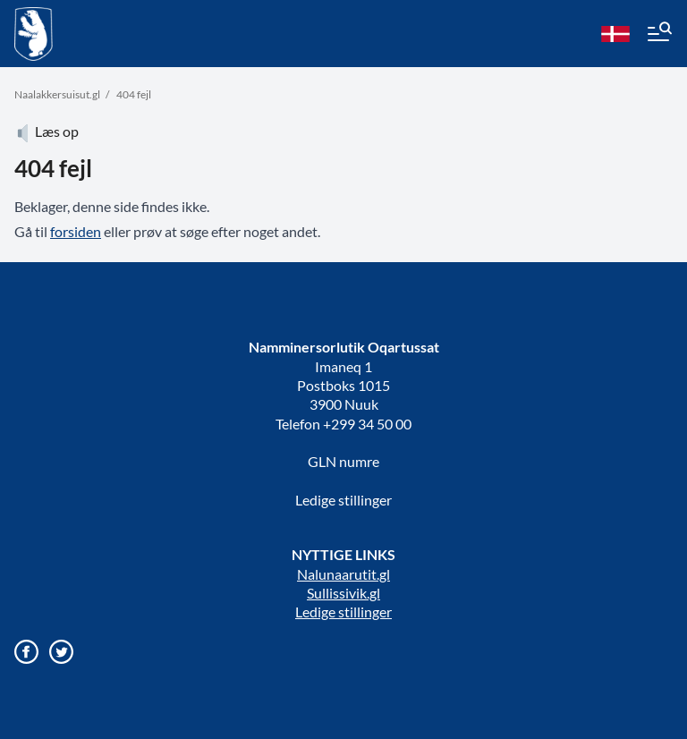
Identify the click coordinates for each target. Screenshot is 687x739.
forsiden (75, 231)
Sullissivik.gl (343, 592)
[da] (615, 34)
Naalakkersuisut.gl (57, 94)
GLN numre (343, 461)
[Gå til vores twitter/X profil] (61, 652)
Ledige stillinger (343, 499)
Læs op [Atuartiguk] (46, 131)
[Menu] (658, 34)
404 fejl (133, 94)
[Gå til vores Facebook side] (26, 652)
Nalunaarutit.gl (343, 573)
